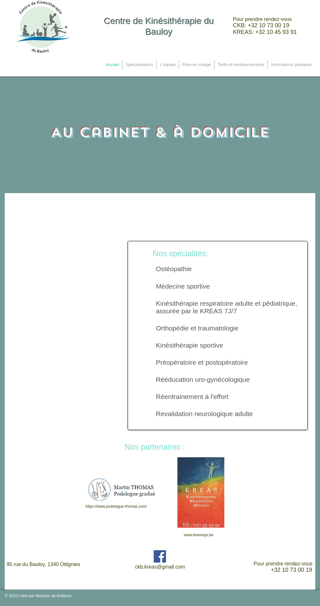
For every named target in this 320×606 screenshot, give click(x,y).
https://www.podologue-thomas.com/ (116, 506)
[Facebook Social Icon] (160, 556)
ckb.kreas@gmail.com (160, 567)
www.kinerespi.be (198, 535)
